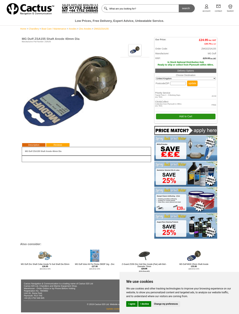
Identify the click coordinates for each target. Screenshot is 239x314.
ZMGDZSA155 (101, 28)
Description (33, 145)
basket (230, 11)
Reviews (58, 145)
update (192, 83)
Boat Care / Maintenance (53, 28)
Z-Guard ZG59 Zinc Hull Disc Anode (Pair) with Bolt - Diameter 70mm (144, 270)
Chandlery (34, 28)
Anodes (72, 28)
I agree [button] (131, 304)
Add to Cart (185, 116)
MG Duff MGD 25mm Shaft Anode (193, 266)
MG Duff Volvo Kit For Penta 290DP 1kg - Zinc (94, 266)
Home (23, 28)
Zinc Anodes (85, 28)
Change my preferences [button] (166, 304)
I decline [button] (144, 304)
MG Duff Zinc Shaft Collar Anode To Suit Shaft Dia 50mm (45, 266)
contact (218, 11)
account (206, 11)
